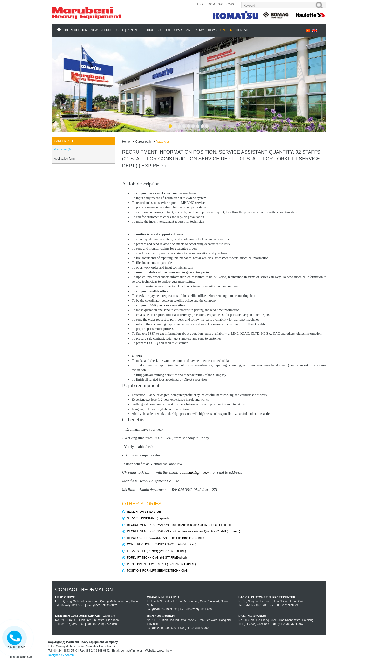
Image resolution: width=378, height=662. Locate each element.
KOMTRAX (215, 4)
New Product (102, 30)
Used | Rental (127, 30)
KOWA (230, 4)
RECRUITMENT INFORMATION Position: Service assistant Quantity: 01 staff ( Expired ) (183, 531)
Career (226, 30)
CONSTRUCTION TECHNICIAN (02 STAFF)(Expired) (161, 544)
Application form (64, 158)
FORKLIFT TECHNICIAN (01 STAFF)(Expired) (157, 557)
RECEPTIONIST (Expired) (144, 511)
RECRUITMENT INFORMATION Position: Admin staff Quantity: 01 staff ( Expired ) (180, 524)
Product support (156, 30)
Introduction (76, 30)
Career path (143, 141)
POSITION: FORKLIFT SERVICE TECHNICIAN (157, 570)
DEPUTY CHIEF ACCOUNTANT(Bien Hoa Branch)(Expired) (165, 537)
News (212, 30)
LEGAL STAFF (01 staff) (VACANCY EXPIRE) (156, 551)
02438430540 (16, 647)
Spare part (183, 30)
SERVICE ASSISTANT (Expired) (148, 518)
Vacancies (162, 141)
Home (59, 30)
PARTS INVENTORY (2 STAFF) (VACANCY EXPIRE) (161, 564)
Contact (243, 30)
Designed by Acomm (61, 655)
